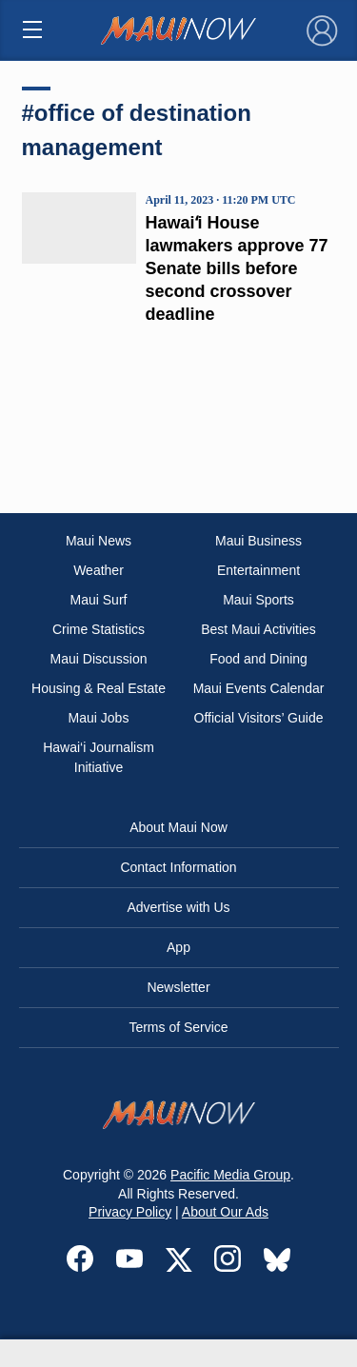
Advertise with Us (178, 907)
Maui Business (258, 540)
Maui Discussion (99, 658)
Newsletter (178, 987)
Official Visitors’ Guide (259, 717)
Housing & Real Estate (98, 688)
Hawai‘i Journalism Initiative (98, 757)
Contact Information (178, 867)
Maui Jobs (99, 717)
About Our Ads (225, 1211)
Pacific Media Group (230, 1174)
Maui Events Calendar (259, 688)
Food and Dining (258, 658)
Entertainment (258, 570)
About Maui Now (178, 827)
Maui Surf (99, 599)
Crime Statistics (98, 629)
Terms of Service (178, 1027)
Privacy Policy (130, 1211)
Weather (98, 570)
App (178, 947)
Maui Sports (258, 599)
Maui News (98, 540)
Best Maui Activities (258, 629)
